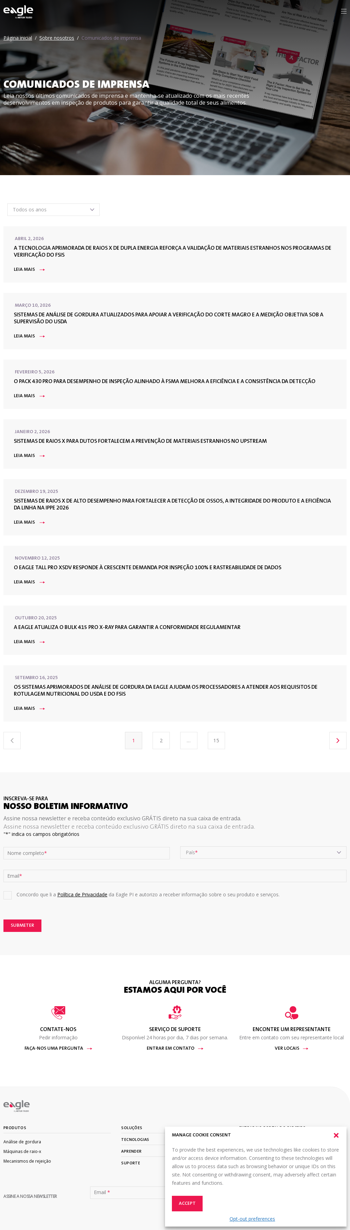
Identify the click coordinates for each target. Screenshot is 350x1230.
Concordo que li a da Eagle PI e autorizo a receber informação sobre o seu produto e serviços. (148, 894)
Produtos (14, 1128)
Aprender (131, 1152)
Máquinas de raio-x (22, 1151)
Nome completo (27, 853)
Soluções (131, 1128)
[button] (336, 1135)
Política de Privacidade (82, 894)
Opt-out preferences (252, 1218)
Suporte (130, 1163)
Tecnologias (135, 1140)
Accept (187, 1203)
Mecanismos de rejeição (27, 1161)
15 (216, 740)
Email (14, 876)
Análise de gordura (22, 1142)
